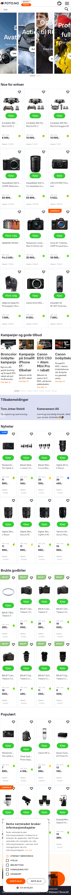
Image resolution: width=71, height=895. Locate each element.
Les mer (5, 382)
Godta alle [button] (16, 881)
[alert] (25, 855)
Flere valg (11, 235)
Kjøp (11, 115)
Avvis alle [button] (36, 881)
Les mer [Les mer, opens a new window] (28, 850)
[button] (25, 887)
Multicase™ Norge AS (59, 892)
